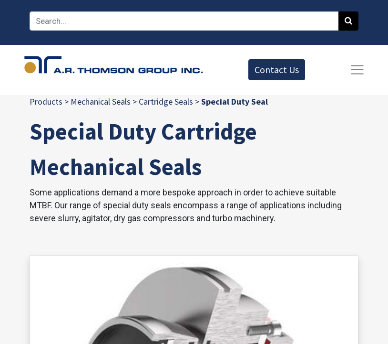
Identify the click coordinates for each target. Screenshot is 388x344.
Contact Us (277, 69)
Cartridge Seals (166, 101)
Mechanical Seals (101, 101)
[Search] (348, 21)
